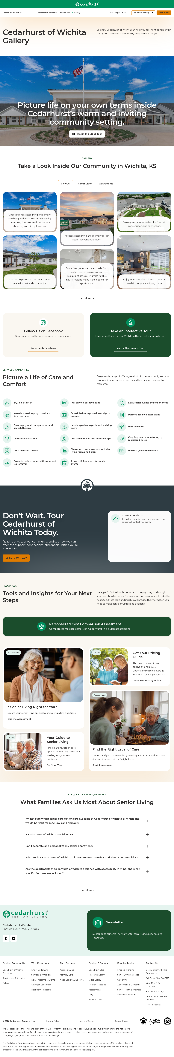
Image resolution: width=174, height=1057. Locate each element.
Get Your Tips (55, 765)
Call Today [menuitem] (158, 978)
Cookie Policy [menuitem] (121, 1021)
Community (85, 183)
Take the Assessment (19, 719)
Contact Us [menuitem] (152, 963)
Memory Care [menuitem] (66, 975)
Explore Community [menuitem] (14, 963)
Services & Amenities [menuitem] (41, 975)
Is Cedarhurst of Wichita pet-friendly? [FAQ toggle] (87, 834)
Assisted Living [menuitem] (67, 970)
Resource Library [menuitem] (97, 975)
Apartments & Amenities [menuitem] (14, 978)
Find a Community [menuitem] (155, 991)
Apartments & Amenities (46, 13)
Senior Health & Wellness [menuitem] (129, 990)
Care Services (66, 13)
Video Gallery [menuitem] (95, 980)
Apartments (106, 183)
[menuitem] (12, 13)
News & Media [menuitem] (95, 1000)
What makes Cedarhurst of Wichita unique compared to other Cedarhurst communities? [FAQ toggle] (87, 857)
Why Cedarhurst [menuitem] (40, 963)
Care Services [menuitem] (67, 963)
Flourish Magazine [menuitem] (97, 985)
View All (65, 183)
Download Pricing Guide (147, 680)
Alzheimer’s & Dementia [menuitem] (128, 985)
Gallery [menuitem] (6, 983)
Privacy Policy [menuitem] (52, 1021)
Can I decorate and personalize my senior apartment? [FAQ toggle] (87, 846)
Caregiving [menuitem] (122, 980)
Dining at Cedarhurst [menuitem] (41, 985)
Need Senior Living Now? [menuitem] (72, 980)
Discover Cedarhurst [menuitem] (127, 994)
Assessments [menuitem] (95, 990)
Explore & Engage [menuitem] (99, 963)
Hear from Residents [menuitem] (41, 990)
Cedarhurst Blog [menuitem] (96, 970)
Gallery (77, 13)
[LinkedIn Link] (13, 938)
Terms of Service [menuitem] (87, 1021)
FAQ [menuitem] (91, 994)
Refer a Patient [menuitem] (153, 1005)
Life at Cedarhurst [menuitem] (39, 970)
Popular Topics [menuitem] (125, 963)
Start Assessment (103, 765)
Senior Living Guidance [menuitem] (128, 975)
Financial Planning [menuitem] (125, 970)
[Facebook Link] (6, 938)
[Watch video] (87, 134)
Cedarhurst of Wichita (12, 13)
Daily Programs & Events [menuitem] (43, 980)
